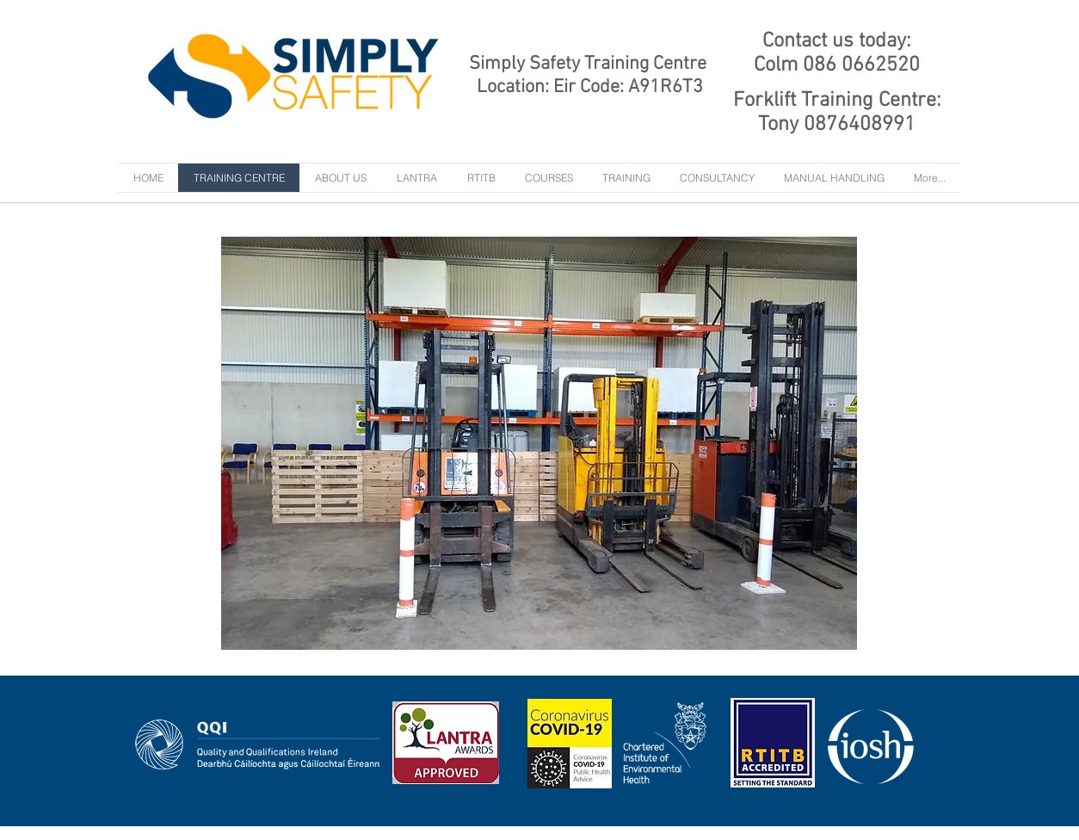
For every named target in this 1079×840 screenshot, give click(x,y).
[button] (626, 178)
